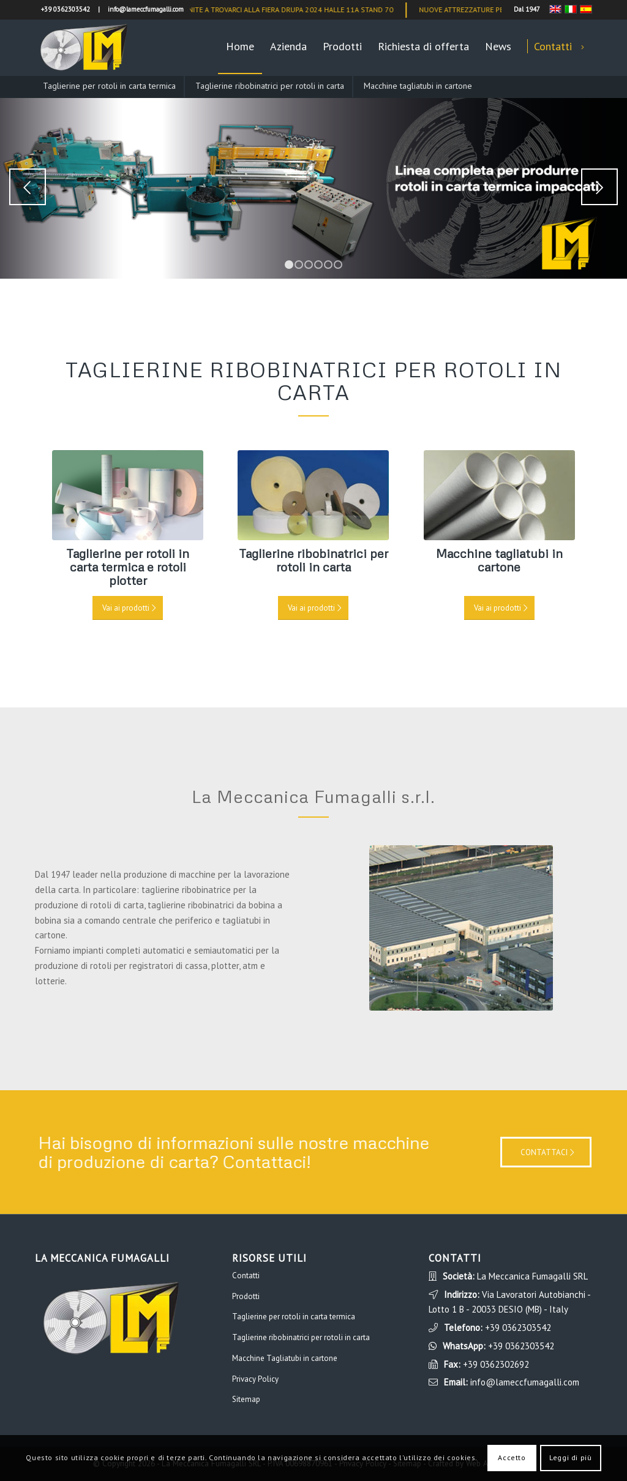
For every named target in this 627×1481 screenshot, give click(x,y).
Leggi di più (570, 1457)
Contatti (246, 1275)
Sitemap (246, 1399)
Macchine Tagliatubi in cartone (284, 1358)
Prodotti (246, 1296)
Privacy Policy (255, 1379)
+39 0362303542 (518, 1327)
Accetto (511, 1457)
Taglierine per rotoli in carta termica (109, 85)
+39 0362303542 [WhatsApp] (521, 1346)
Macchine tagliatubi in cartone (418, 85)
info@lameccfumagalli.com (524, 1382)
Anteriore (27, 186)
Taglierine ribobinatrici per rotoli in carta (269, 85)
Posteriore (599, 186)
